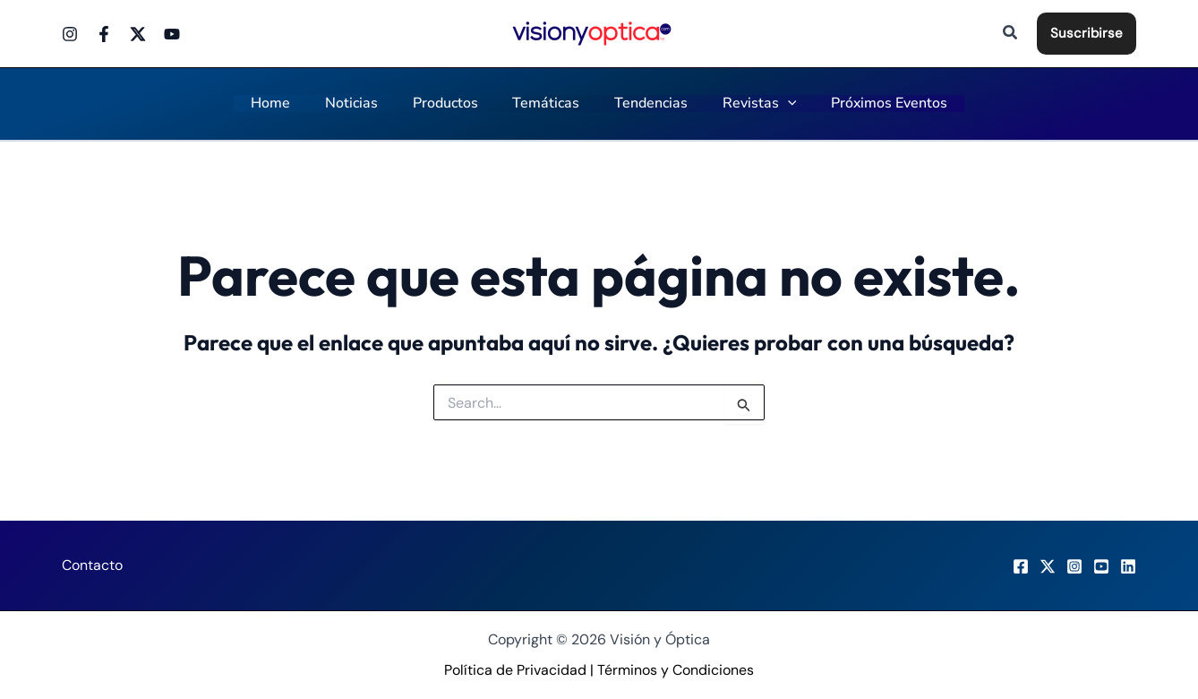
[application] (775, 104)
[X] (1048, 566)
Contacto (92, 565)
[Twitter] (138, 34)
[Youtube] (172, 34)
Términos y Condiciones (675, 669)
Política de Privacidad (515, 669)
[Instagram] (70, 34)
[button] (1011, 34)
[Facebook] (104, 34)
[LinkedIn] (1128, 566)
